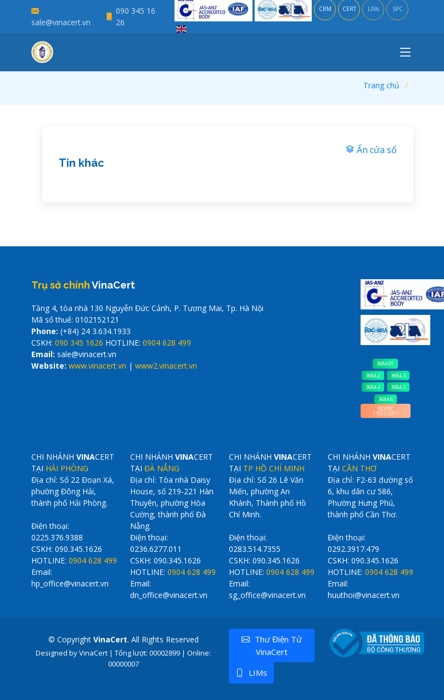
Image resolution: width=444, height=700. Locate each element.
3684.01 (385, 363)
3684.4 (373, 387)
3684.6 (385, 399)
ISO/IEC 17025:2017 (385, 411)
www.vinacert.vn (97, 365)
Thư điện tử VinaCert (271, 645)
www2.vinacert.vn (166, 365)
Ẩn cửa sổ (371, 150)
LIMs (251, 672)
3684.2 (373, 375)
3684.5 (398, 387)
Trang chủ (381, 85)
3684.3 (398, 375)
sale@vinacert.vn (61, 22)
